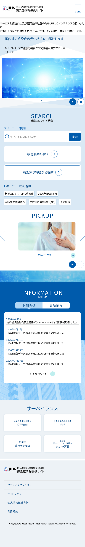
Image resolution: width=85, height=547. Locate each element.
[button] (41, 100)
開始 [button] (72, 101)
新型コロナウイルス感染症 (19, 193)
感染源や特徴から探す (42, 172)
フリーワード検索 (15, 128)
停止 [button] (80, 101)
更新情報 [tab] (56, 305)
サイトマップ (14, 494)
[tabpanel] (42, 347)
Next (82, 236)
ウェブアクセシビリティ (21, 485)
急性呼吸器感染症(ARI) (42, 202)
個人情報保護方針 (18, 502)
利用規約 (13, 511)
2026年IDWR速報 (48, 193)
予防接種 (65, 202)
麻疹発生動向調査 (15, 202)
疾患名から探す (42, 154)
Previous (2, 236)
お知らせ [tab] (29, 305)
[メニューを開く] (78, 8)
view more (42, 373)
